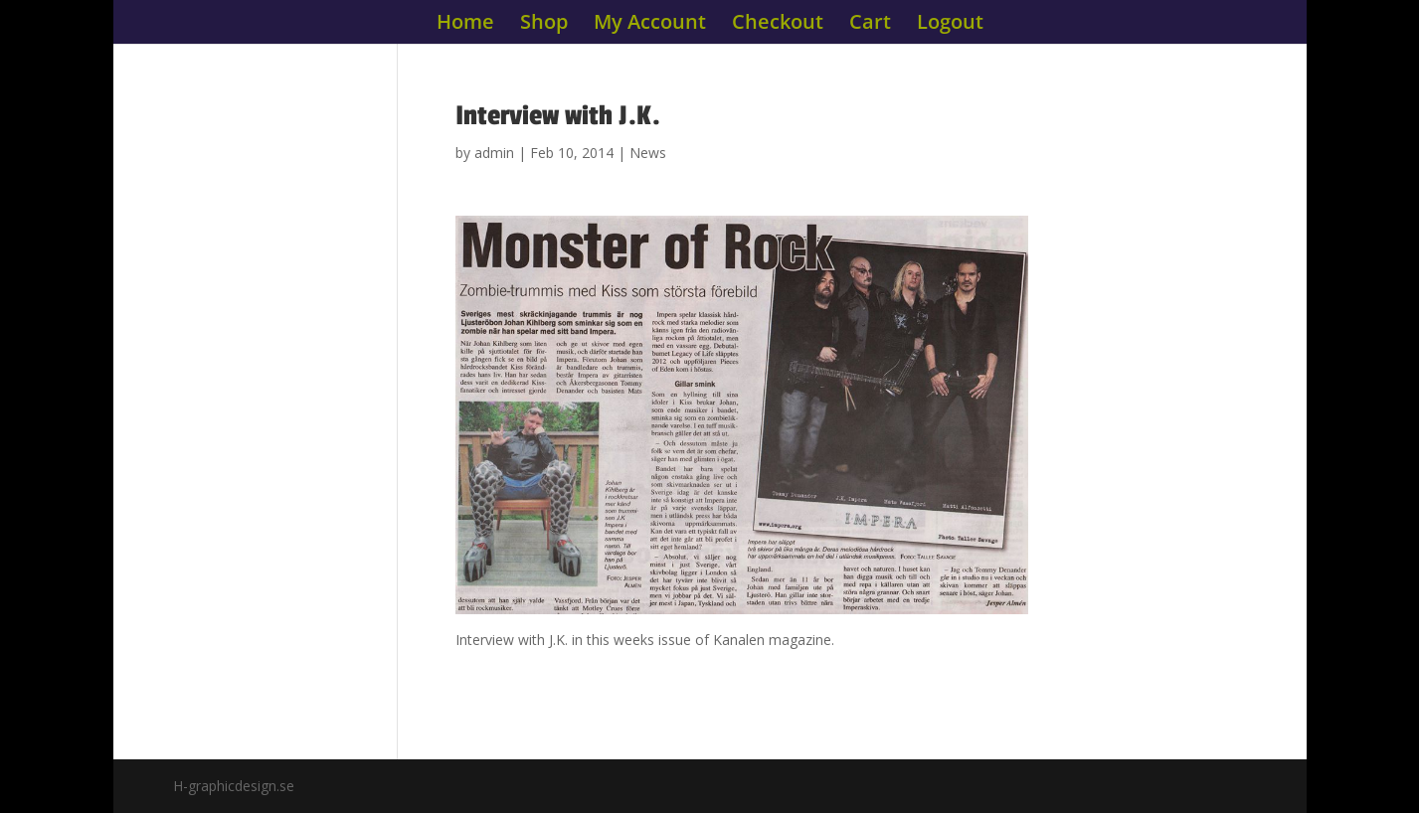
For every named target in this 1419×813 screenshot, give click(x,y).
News (647, 152)
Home (465, 25)
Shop (544, 25)
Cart (870, 25)
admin (494, 152)
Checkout (777, 25)
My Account (650, 25)
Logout (950, 25)
